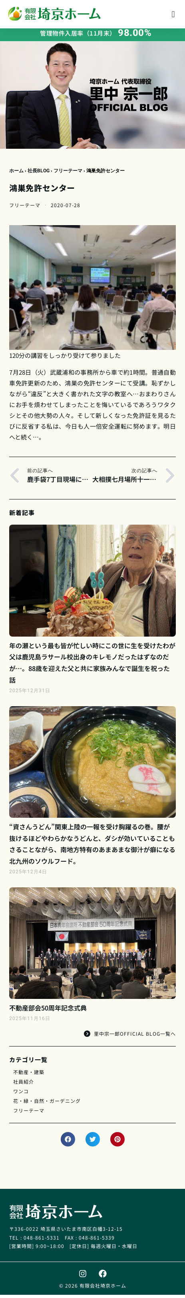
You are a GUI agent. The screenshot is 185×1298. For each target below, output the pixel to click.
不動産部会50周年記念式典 (48, 1011)
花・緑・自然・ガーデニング (47, 1103)
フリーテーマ (68, 174)
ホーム (16, 174)
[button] (173, 14)
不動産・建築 (28, 1075)
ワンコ (21, 1094)
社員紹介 (23, 1084)
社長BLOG (39, 174)
